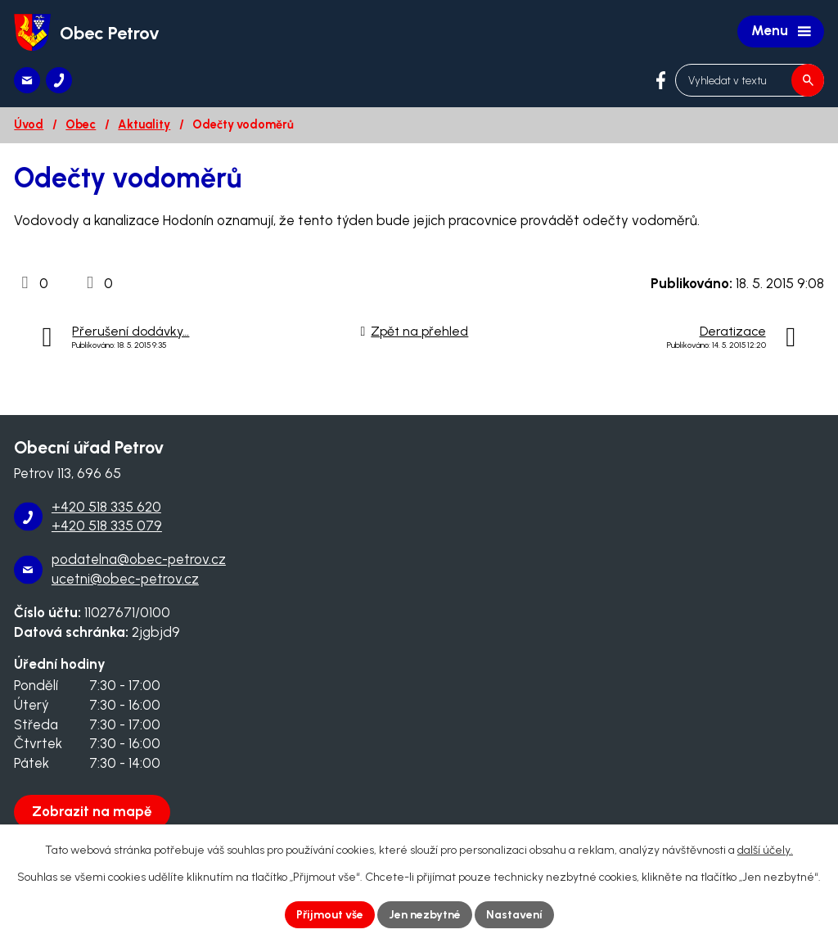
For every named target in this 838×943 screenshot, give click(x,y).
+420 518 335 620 (106, 507)
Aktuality (144, 124)
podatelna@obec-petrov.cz (139, 559)
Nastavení (514, 915)
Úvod (28, 124)
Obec (80, 124)
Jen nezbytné (425, 915)
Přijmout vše (329, 915)
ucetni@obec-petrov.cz (125, 579)
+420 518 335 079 (107, 525)
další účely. (765, 850)
